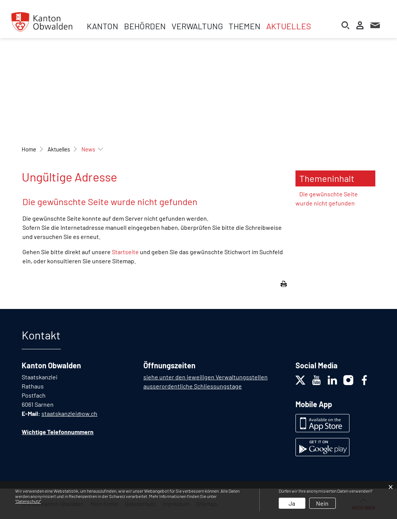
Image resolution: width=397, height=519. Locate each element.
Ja (292, 503)
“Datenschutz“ (28, 501)
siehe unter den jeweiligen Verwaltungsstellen (205, 376)
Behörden (145, 26)
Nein (322, 503)
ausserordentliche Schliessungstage (192, 386)
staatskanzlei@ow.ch (69, 413)
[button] (59, 149)
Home (29, 149)
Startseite (125, 251)
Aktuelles (288, 26)
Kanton (102, 26)
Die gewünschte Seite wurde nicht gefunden (326, 198)
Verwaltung (197, 26)
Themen (244, 26)
